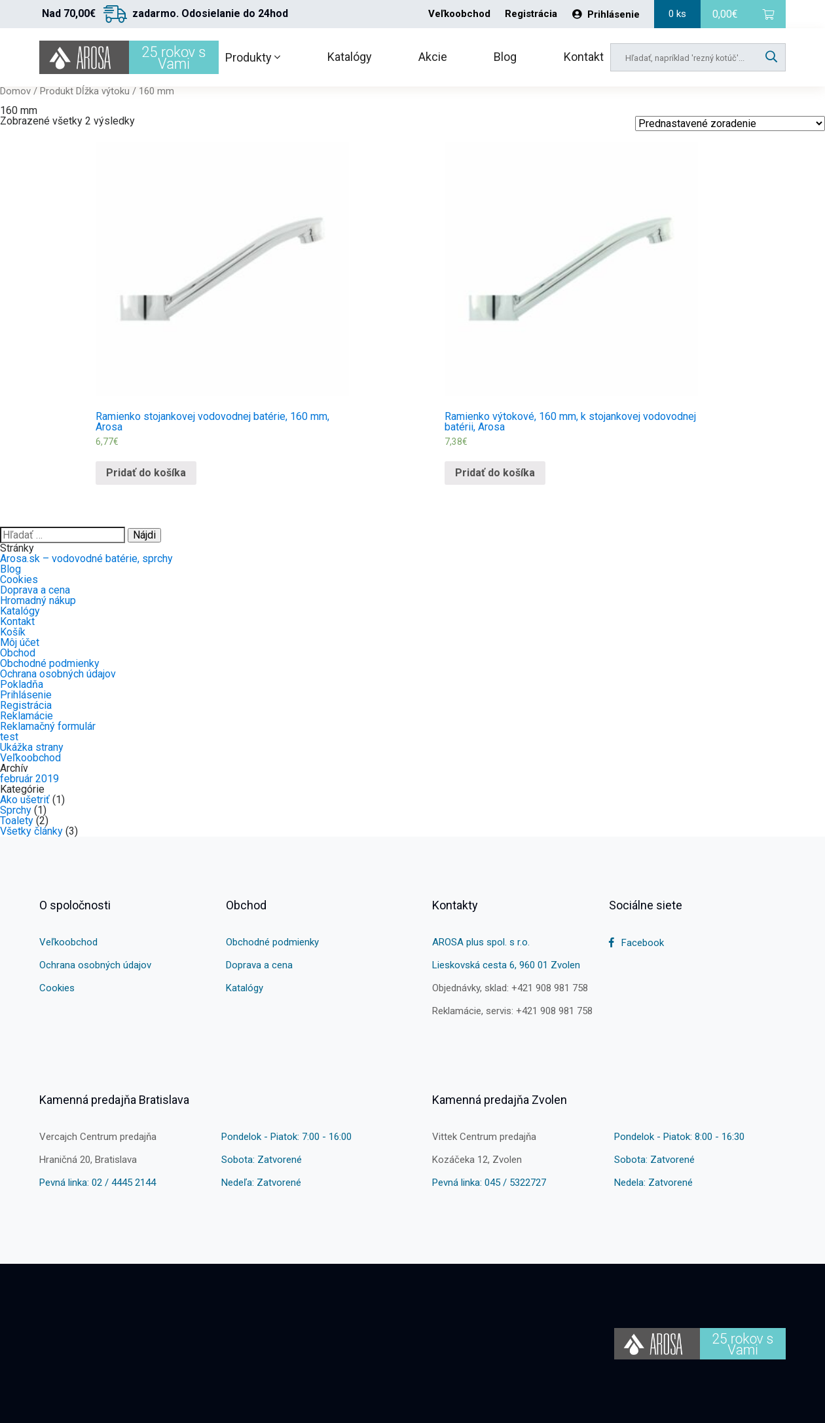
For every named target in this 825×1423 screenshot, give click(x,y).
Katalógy (349, 57)
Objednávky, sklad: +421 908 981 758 (510, 988)
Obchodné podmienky (50, 663)
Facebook (636, 943)
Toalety (16, 820)
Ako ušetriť (25, 799)
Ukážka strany (32, 747)
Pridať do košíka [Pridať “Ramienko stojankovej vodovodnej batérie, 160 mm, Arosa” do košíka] (146, 472)
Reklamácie (26, 716)
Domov (15, 91)
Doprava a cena (35, 590)
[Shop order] (730, 123)
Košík (13, 632)
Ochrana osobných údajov (58, 674)
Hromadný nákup (38, 600)
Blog (505, 57)
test (9, 736)
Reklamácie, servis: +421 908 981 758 (512, 1011)
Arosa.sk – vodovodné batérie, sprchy (86, 558)
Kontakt (584, 57)
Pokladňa (21, 684)
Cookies (19, 579)
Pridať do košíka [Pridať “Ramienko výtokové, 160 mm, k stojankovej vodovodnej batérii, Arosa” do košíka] (495, 472)
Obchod (17, 653)
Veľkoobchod (459, 14)
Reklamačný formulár (48, 726)
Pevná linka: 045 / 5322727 (489, 1182)
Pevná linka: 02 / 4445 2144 (97, 1182)
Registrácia (531, 14)
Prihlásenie (606, 14)
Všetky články (31, 831)
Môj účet (19, 642)
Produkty (252, 57)
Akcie (432, 57)
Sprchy (15, 810)
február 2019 (29, 778)
